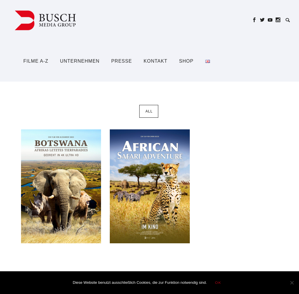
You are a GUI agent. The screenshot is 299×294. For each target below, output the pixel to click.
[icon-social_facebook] (256, 19)
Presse (121, 61)
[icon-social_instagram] (278, 19)
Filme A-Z (35, 61)
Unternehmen (79, 61)
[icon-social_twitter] (264, 19)
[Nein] (292, 283)
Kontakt (155, 61)
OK (218, 282)
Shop (186, 61)
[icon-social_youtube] (272, 19)
